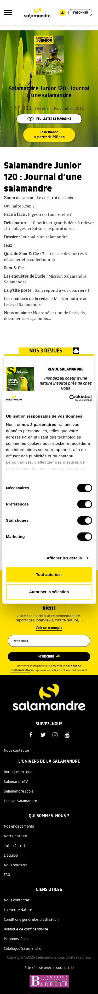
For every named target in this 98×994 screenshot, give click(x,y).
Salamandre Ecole (18, 791)
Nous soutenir (15, 865)
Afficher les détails (64, 558)
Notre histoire (15, 836)
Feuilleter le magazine (49, 119)
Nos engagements (19, 826)
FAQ (7, 875)
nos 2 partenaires (39, 424)
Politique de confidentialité (26, 929)
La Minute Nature (18, 910)
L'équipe (11, 855)
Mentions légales (17, 939)
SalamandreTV (16, 782)
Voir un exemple (49, 628)
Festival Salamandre (20, 801)
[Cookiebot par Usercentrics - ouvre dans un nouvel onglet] (70, 398)
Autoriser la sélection (49, 591)
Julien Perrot (14, 846)
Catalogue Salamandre (22, 949)
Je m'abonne (49, 134)
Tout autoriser (49, 574)
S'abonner (80, 13)
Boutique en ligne (18, 772)
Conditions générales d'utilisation (31, 920)
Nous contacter (17, 751)
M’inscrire (46, 657)
